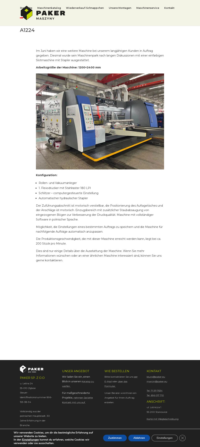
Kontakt (169, 8)
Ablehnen (135, 438)
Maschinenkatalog (49, 8)
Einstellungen (30, 440)
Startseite (26, 8)
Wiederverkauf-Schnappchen (85, 8)
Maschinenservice (147, 8)
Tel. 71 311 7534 (154, 390)
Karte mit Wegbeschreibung (163, 418)
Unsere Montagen (120, 8)
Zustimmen (109, 438)
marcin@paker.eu (157, 381)
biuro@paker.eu (156, 376)
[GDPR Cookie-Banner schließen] (182, 438)
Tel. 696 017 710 (155, 395)
